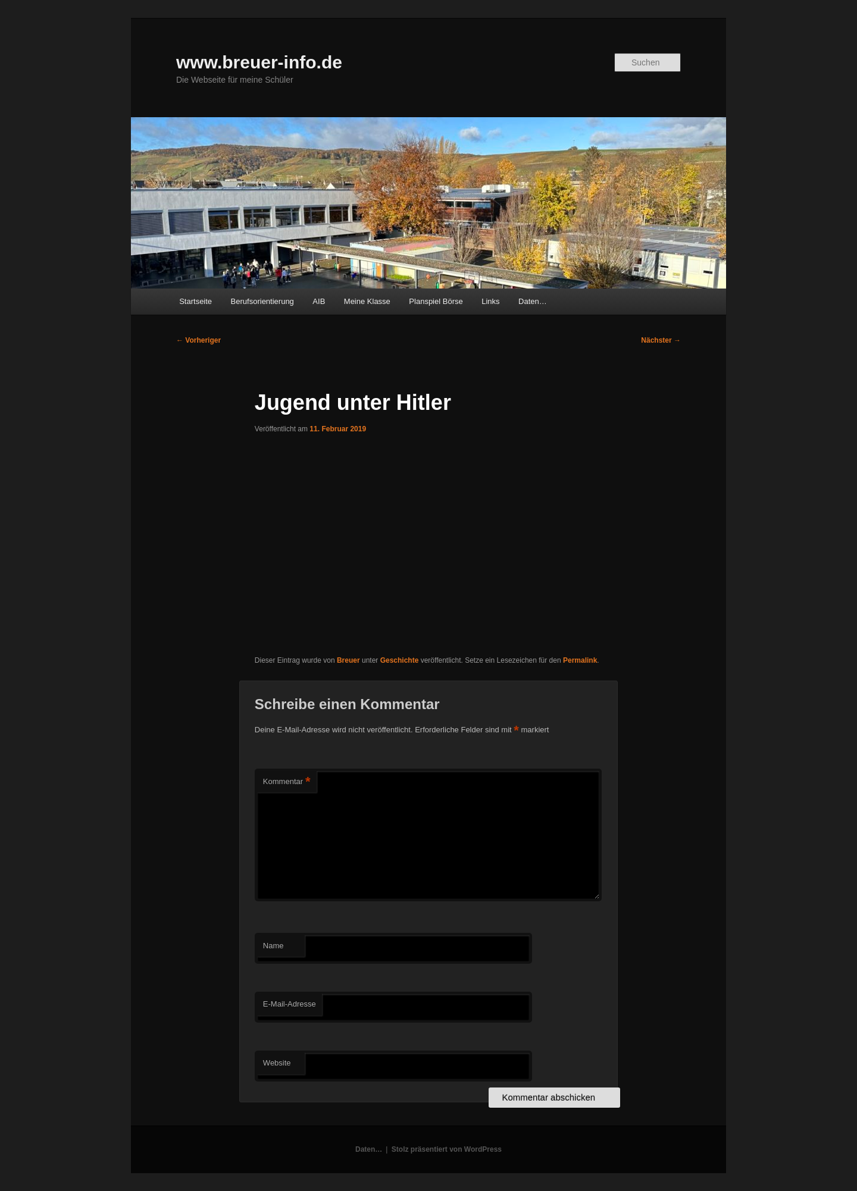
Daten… (532, 301)
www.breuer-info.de (259, 62)
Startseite (195, 301)
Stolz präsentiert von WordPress (447, 1149)
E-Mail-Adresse (289, 1003)
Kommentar (287, 782)
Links (490, 301)
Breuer (348, 660)
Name (273, 945)
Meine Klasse (367, 301)
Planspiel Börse (435, 301)
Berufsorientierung (262, 301)
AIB (318, 301)
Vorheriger (198, 340)
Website (277, 1062)
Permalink (580, 660)
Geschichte (399, 660)
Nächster (661, 340)
